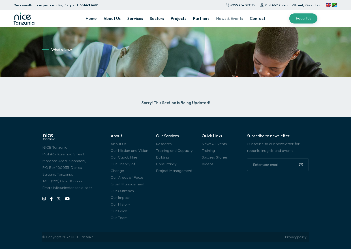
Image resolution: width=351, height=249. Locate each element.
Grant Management (127, 184)
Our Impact (120, 197)
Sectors (157, 18)
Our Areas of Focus (127, 177)
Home (91, 18)
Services (135, 18)
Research (164, 143)
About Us (112, 18)
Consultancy (166, 163)
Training (208, 150)
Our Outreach (122, 190)
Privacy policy (295, 237)
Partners (201, 18)
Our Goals (119, 210)
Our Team (119, 217)
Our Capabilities (124, 157)
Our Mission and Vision (129, 150)
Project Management (174, 170)
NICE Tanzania (82, 237)
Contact (257, 18)
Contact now (87, 5)
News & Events (229, 18)
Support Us (303, 18)
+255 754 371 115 (240, 5)
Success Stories (215, 157)
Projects (178, 18)
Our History (120, 204)
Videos (207, 163)
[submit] (300, 164)
